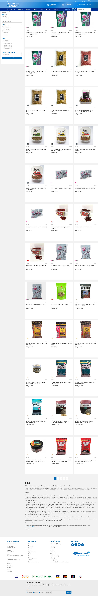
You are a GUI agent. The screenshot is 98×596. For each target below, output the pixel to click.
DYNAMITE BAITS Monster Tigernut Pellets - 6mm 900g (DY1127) (84, 433)
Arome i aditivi (6, 29)
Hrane (4, 20)
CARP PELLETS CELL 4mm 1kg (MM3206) (85, 199)
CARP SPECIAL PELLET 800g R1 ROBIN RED (36, 277)
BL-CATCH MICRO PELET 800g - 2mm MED (35, 122)
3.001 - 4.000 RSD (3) (8, 59)
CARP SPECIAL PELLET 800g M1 (83, 238)
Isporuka (52, 561)
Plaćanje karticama (54, 565)
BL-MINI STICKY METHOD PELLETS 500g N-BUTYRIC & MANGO (61, 161)
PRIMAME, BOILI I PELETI (22, 12)
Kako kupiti (52, 559)
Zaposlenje (30, 557)
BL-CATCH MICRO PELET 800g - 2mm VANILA (60, 122)
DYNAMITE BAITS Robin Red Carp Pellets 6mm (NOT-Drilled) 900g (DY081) (85, 471)
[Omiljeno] (89, 1)
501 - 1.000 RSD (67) (8, 53)
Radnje (29, 565)
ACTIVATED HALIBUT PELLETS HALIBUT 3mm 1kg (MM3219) (60, 44)
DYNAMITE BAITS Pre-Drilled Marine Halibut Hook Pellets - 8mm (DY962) (35, 471)
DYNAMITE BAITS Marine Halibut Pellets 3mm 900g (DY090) (61, 394)
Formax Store (9, 12)
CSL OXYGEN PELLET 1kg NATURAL (59, 315)
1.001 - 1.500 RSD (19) (8, 54)
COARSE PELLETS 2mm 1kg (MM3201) (60, 277)
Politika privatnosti (54, 557)
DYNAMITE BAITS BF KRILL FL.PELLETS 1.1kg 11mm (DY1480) (84, 316)
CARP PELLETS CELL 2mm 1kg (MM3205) (61, 199)
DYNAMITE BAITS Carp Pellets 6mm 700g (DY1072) (85, 355)
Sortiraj (68, 15)
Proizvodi (15, 12)
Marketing (42, 592)
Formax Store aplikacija (33, 573)
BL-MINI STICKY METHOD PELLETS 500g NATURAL (85, 161)
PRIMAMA (4, 27)
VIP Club (30, 571)
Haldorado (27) (6, 42)
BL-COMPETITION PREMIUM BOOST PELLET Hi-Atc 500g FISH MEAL (84, 122)
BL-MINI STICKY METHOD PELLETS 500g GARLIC (36, 161)
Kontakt (30, 561)
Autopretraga (62, 15)
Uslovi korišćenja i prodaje (55, 555)
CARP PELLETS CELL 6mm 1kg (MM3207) (36, 238)
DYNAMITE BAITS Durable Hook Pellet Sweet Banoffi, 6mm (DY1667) (35, 394)
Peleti (4, 25)
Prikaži (81, 15)
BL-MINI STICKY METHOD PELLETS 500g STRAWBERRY (36, 200)
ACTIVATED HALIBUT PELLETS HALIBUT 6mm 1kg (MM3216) (36, 83)
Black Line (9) (6, 37)
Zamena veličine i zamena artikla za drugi (59, 573)
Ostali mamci (6, 22)
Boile (4, 23)
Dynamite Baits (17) (7, 38)
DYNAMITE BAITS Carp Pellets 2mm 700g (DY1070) (36, 355)
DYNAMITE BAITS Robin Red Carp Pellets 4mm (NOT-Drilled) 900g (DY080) (61, 471)
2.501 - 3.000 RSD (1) (8, 57)
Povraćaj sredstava (54, 571)
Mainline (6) (6, 43)
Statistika (36, 592)
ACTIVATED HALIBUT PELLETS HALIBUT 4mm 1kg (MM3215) (85, 44)
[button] (84, 9)
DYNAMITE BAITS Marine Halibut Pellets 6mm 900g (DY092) (36, 433)
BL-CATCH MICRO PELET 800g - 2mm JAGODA (84, 83)
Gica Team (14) (7, 40)
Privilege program (32, 569)
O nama (30, 555)
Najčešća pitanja (32, 563)
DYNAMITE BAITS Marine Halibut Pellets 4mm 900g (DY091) (85, 394)
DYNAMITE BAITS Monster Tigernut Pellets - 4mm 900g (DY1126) (59, 433)
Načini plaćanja (53, 563)
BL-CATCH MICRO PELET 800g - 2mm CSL (61, 82)
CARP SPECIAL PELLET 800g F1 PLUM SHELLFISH (60, 238)
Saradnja (30, 559)
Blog (29, 567)
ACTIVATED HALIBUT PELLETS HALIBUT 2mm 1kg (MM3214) (36, 44)
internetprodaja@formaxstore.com (33, 537)
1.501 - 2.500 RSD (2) (8, 56)
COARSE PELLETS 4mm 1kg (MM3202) (84, 277)
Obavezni (30, 592)
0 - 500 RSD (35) (7, 51)
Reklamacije (52, 569)
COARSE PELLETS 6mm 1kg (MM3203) (35, 315)
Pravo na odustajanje (54, 567)
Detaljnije (28, 588)
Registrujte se (84, 1)
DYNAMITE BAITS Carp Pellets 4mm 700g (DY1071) (61, 355)
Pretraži (12, 69)
